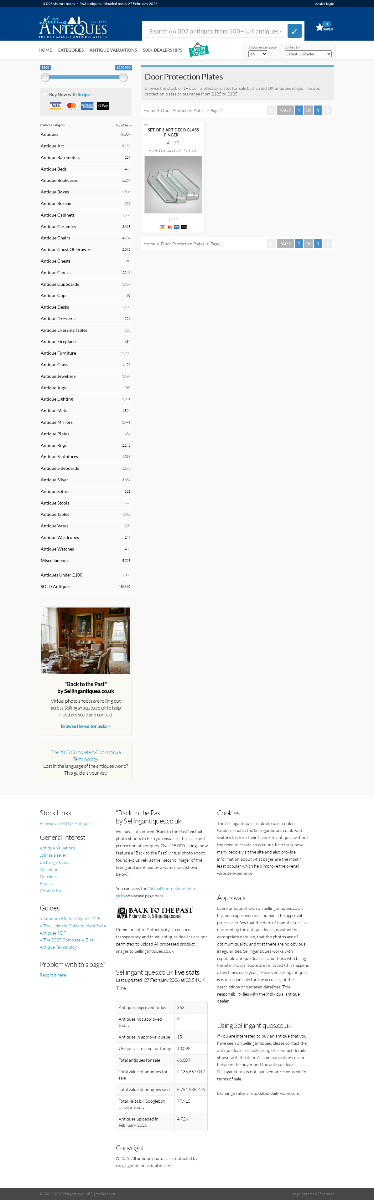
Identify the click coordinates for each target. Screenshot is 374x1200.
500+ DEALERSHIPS (163, 50)
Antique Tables (55, 514)
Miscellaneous (55, 560)
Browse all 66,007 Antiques (65, 823)
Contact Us (50, 890)
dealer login (324, 4)
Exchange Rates (54, 862)
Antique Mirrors (57, 422)
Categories (71, 50)
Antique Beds (54, 169)
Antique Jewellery (58, 376)
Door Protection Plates (183, 110)
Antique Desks (55, 307)
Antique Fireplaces (59, 341)
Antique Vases (54, 525)
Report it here (53, 974)
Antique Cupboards (60, 284)
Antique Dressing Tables (64, 330)
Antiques (49, 134)
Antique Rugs (54, 445)
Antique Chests (55, 261)
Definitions (50, 869)
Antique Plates (55, 433)
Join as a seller (53, 855)
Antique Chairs (55, 237)
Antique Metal (55, 410)
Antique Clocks (55, 272)
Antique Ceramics (58, 226)
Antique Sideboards (60, 468)
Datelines (49, 876)
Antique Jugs (53, 387)
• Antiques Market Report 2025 (70, 918)
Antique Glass (54, 364)
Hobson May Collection (173, 150)
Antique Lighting (57, 399)
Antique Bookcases (59, 180)
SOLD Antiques (55, 586)
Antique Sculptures (59, 456)
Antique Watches (57, 548)
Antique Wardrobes (60, 537)
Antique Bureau (56, 203)
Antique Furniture (58, 353)
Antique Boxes (55, 191)
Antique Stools (55, 502)
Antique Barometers (60, 157)
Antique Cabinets (58, 215)
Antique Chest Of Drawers (66, 249)
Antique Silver (54, 479)
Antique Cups (54, 295)
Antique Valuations (113, 50)
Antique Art (52, 145)
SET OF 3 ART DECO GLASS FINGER (173, 132)
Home (45, 50)
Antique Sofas (54, 491)
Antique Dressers (58, 318)
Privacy (47, 883)
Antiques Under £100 (61, 574)
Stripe (84, 94)
